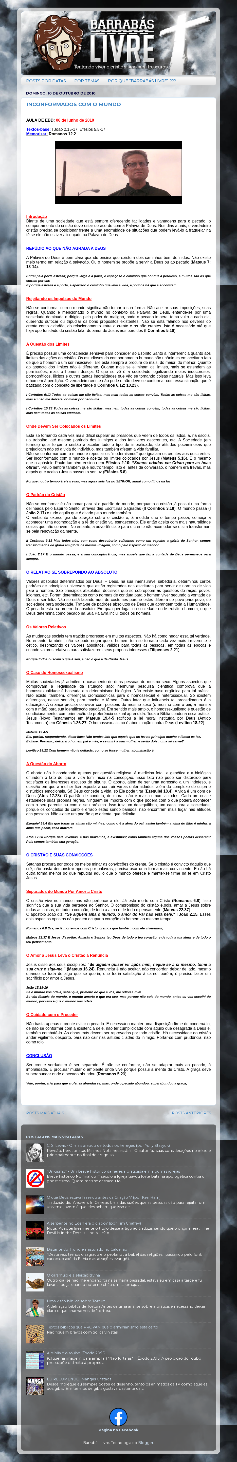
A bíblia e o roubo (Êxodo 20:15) (76, 1353)
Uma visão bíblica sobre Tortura (76, 1301)
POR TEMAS (87, 81)
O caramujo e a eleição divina (73, 1275)
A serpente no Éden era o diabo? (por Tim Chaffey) (94, 1223)
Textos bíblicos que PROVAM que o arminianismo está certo (102, 1327)
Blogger (145, 1442)
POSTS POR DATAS (46, 81)
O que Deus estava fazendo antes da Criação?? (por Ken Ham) (103, 1197)
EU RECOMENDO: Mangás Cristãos (79, 1379)
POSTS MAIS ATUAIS (45, 1113)
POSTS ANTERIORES (191, 1113)
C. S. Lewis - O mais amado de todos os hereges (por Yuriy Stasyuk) (108, 1145)
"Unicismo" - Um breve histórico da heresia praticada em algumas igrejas (113, 1171)
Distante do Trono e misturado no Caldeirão (87, 1249)
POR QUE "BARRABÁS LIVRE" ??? (142, 81)
